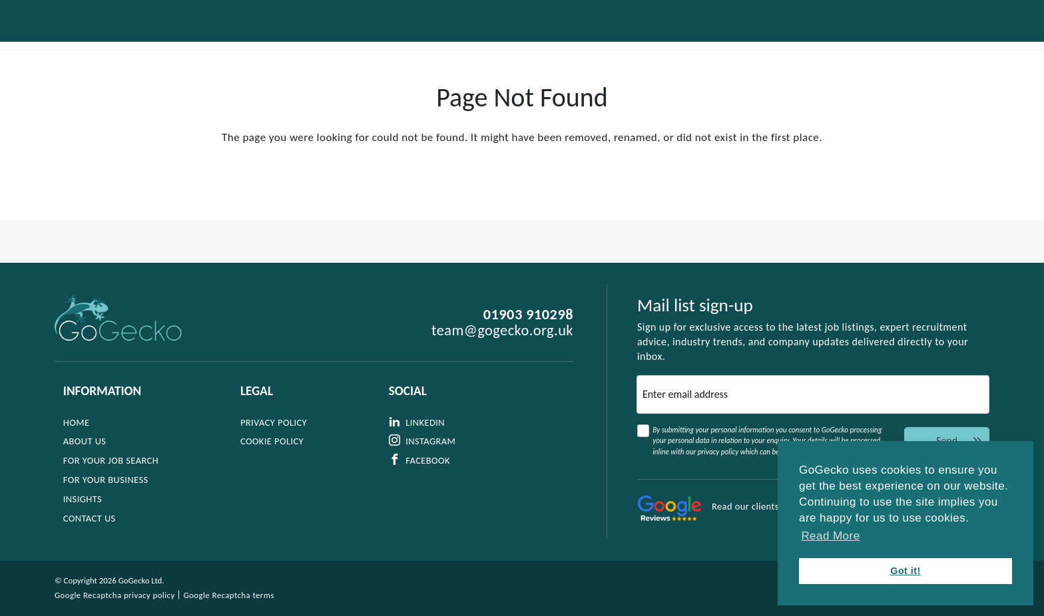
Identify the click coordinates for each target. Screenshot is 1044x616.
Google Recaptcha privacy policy (115, 595)
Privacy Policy (275, 422)
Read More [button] (830, 536)
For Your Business (597, 40)
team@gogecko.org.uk (502, 331)
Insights (733, 40)
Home (76, 422)
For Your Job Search (474, 40)
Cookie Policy (273, 441)
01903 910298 (528, 315)
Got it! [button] (905, 570)
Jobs (678, 40)
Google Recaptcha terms (229, 595)
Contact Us (941, 40)
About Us (374, 40)
